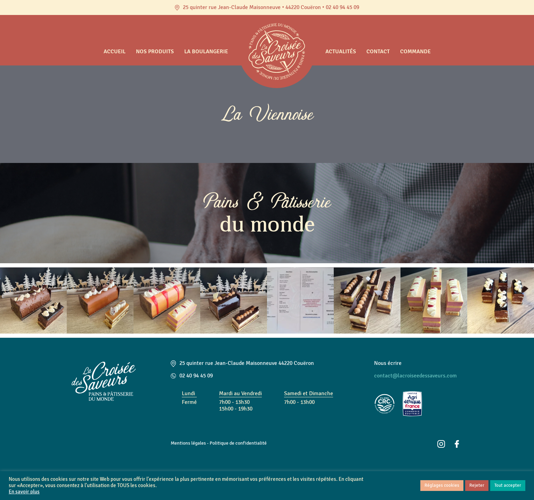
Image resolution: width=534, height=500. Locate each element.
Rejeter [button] (476, 485)
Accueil (115, 51)
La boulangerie (206, 51)
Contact (378, 51)
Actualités (340, 51)
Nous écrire (388, 363)
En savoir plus (24, 492)
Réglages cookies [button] (441, 485)
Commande (415, 51)
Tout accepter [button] (507, 485)
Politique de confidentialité (238, 443)
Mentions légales (188, 443)
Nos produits (155, 51)
